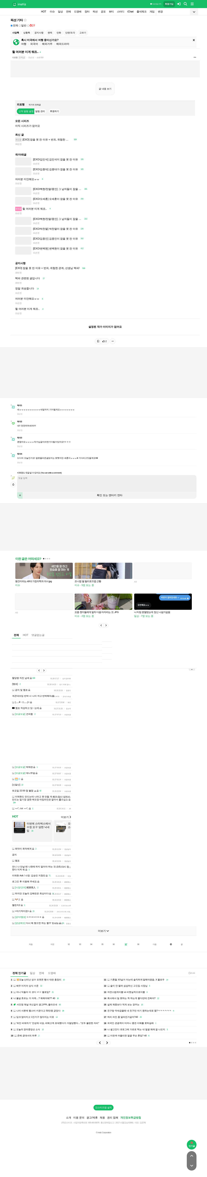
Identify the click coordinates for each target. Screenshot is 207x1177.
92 (69, 954)
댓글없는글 (38, 640)
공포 (103, 11)
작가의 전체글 (35, 105)
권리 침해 (112, 1127)
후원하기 (54, 111)
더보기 (66, 826)
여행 (23, 44)
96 (113, 954)
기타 (20, 20)
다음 (154, 954)
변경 (160, 11)
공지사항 (39, 32)
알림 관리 (40, 111)
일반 (22, 25)
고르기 (82, 32)
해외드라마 (62, 44)
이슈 (52, 11)
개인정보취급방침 (130, 1127)
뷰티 (111, 11)
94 (91, 954)
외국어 (34, 44)
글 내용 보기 (105, 88)
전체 (14, 25)
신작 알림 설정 (26, 111)
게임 (152, 11)
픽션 (95, 11)
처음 (31, 954)
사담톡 (15, 32)
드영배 (77, 11)
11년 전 (31, 57)
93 (80, 954)
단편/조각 (70, 32)
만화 (59, 32)
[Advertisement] (103, 529)
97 (126, 954)
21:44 (191, 983)
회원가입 (169, 4)
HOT (43, 11)
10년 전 (18, 144)
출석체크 (141, 11)
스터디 (120, 11)
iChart (130, 11)
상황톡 (26, 32)
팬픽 (50, 32)
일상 (60, 11)
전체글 (22, 57)
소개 (68, 1127)
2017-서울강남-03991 (124, 1132)
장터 (87, 11)
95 (102, 954)
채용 (102, 1127)
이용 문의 (78, 1127)
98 (138, 954)
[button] (101, 630)
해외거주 (47, 44)
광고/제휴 (92, 1127)
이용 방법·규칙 (155, 4)
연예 (68, 11)
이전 (52, 954)
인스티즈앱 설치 (103, 1117)
